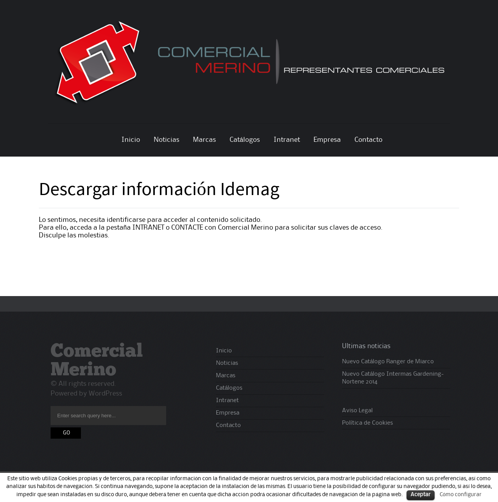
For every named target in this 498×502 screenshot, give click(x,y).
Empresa (327, 140)
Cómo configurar (461, 494)
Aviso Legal (357, 410)
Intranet (287, 140)
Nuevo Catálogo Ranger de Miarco (388, 361)
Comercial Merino (97, 361)
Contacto (368, 140)
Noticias (166, 140)
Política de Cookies (367, 423)
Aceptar (420, 494)
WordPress (105, 393)
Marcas (204, 140)
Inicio (130, 140)
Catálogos (245, 140)
